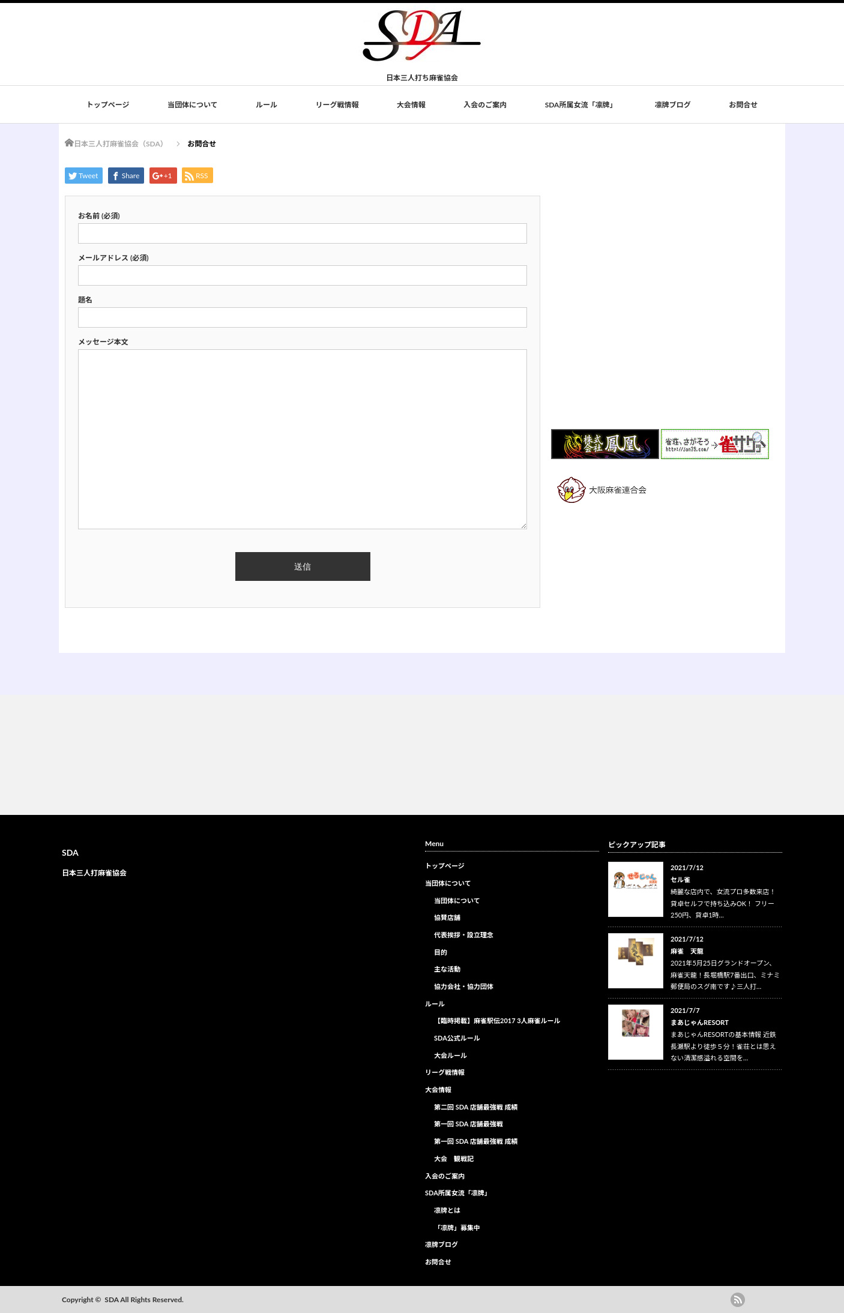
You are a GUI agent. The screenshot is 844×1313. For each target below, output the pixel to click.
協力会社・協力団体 (463, 986)
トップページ (108, 104)
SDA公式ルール (457, 1038)
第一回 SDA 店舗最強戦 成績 (475, 1141)
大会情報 (411, 104)
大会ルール (450, 1055)
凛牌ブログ (673, 104)
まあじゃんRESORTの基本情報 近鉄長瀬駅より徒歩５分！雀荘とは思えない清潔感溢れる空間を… (723, 1046)
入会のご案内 (485, 104)
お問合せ (743, 104)
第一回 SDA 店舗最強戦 (468, 1124)
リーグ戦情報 (336, 104)
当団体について (192, 104)
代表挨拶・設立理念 (463, 935)
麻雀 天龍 (687, 951)
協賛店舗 (447, 917)
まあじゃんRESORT (700, 1022)
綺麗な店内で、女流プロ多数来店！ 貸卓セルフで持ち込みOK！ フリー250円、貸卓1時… (723, 903)
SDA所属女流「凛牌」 (581, 104)
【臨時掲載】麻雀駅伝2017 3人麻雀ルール (497, 1020)
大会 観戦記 (454, 1158)
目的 (440, 952)
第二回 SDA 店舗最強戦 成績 (475, 1107)
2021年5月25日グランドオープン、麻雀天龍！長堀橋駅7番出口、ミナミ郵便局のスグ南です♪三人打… (725, 975)
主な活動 (447, 969)
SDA (70, 852)
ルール (266, 104)
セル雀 (680, 879)
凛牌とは (447, 1210)
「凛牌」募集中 (457, 1227)
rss (738, 1300)
